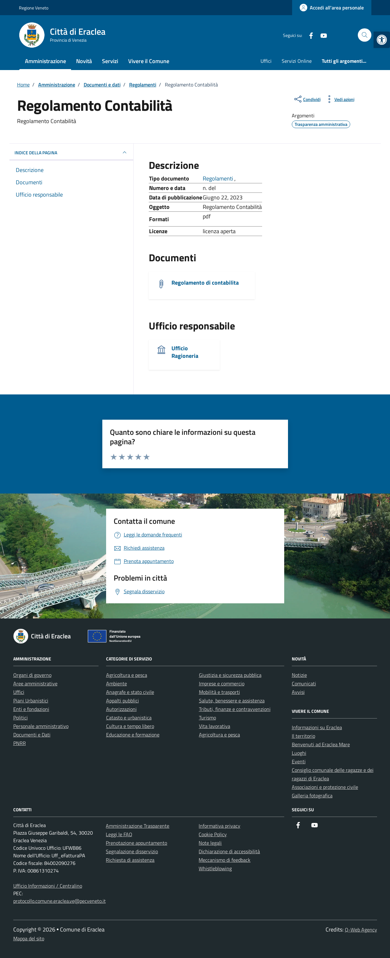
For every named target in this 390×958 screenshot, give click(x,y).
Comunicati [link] (304, 683)
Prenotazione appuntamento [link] (136, 843)
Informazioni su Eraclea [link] (317, 727)
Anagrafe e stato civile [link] (130, 692)
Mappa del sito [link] (28, 938)
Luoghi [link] (299, 753)
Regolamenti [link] (218, 178)
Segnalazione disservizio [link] (132, 851)
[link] (382, 40)
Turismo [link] (207, 717)
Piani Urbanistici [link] (30, 700)
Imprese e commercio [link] (221, 683)
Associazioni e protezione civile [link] (325, 787)
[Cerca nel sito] (364, 35)
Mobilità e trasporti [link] (219, 692)
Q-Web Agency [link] (361, 929)
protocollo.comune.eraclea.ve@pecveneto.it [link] (59, 901)
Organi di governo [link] (32, 675)
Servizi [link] (110, 61)
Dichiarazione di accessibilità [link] (229, 851)
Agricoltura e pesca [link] (126, 675)
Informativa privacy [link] (219, 826)
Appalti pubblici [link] (122, 700)
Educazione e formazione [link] (132, 734)
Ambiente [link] (116, 683)
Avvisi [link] (298, 692)
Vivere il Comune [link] (148, 61)
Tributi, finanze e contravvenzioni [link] (235, 709)
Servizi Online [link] (297, 61)
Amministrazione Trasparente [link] (137, 826)
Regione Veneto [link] (33, 7)
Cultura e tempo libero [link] (130, 726)
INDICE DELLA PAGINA (71, 152)
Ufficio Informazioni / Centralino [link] (47, 886)
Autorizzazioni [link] (121, 709)
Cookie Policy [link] (213, 834)
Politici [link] (20, 717)
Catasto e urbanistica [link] (129, 717)
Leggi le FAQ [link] (119, 834)
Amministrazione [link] (45, 61)
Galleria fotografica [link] (312, 795)
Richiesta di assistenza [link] (130, 860)
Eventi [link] (299, 761)
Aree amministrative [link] (35, 683)
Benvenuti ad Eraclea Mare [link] (321, 744)
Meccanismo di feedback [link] (224, 860)
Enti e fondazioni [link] (31, 709)
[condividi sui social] (307, 99)
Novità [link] (84, 61)
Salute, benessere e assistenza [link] (232, 700)
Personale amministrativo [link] (41, 726)
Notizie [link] (299, 675)
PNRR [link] (19, 743)
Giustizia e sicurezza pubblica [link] (230, 675)
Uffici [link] (266, 61)
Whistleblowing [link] (215, 868)
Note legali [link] (210, 843)
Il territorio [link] (303, 736)
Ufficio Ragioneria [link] (184, 352)
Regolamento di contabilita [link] (205, 282)
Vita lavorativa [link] (214, 726)
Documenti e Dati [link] (32, 734)
